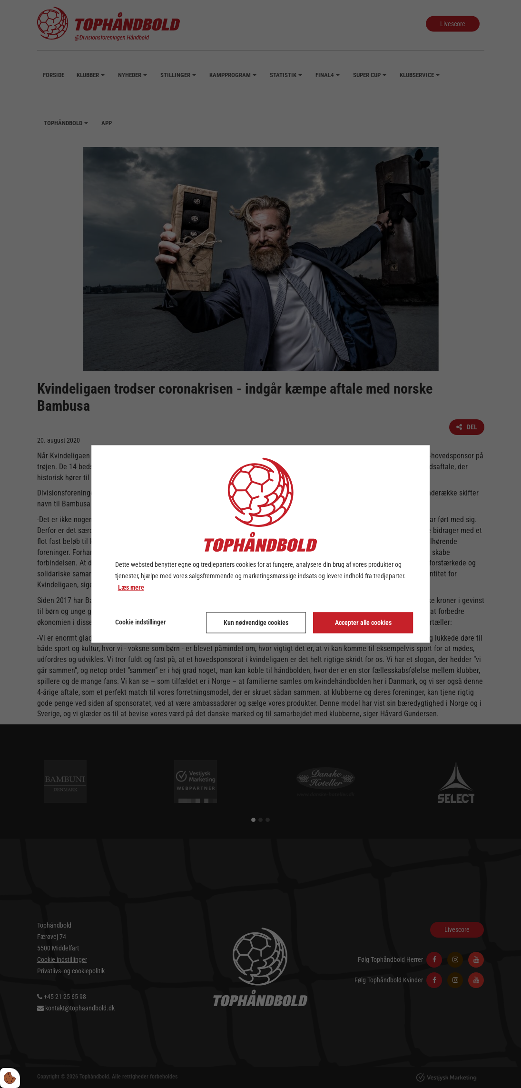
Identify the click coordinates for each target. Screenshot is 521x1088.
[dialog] (260, 544)
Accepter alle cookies (363, 623)
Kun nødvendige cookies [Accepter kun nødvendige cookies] (256, 623)
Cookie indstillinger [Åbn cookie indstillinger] (140, 622)
